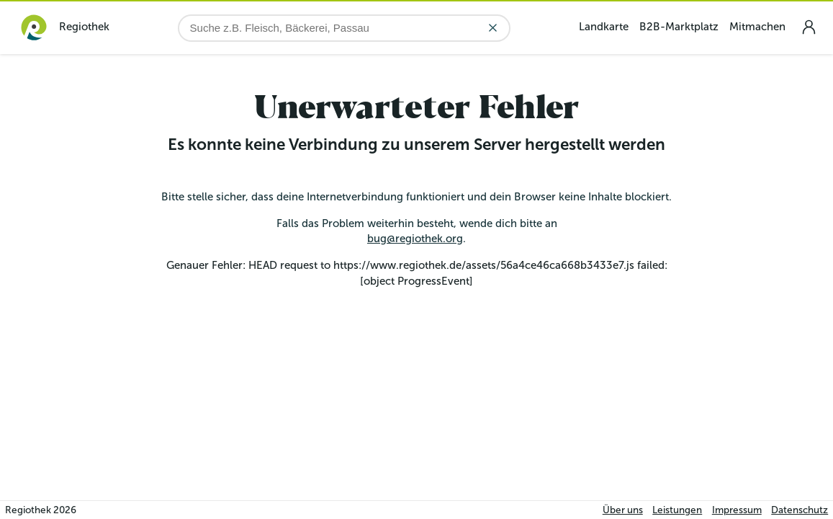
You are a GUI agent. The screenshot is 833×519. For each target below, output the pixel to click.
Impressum (737, 510)
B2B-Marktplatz (679, 26)
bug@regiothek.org (415, 238)
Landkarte (604, 26)
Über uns (623, 510)
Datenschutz (799, 510)
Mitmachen (757, 26)
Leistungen (677, 510)
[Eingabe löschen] (493, 28)
